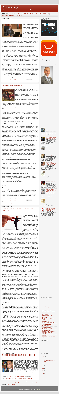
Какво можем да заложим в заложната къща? (51, 155)
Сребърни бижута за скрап (47, 328)
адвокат (7, 80)
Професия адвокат (45, 325)
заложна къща (12, 80)
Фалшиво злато (19, 15)
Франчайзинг (44, 317)
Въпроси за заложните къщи (42, 13)
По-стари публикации (32, 382)
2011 (43, 373)
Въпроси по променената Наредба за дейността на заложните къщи (50, 209)
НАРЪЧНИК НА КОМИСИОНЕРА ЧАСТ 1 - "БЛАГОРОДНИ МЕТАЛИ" (51, 163)
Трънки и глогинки (45, 321)
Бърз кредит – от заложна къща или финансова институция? (51, 172)
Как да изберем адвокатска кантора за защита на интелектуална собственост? (48, 332)
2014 (43, 368)
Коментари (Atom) (11, 384)
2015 (43, 367)
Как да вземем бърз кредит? (47, 315)
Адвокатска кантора (46, 330)
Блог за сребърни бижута (47, 327)
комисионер (20, 378)
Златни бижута (45, 306)
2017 (43, 363)
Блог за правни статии (46, 324)
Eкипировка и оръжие (46, 302)
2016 (43, 365)
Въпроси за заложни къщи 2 (8, 15)
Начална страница (14, 382)
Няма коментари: (20, 79)
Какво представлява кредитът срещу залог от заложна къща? (50, 199)
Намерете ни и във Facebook (28, 13)
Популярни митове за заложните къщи (12, 85)
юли (44, 356)
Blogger (38, 389)
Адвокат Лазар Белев (46, 298)
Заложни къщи (5, 13)
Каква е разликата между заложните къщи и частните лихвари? (51, 190)
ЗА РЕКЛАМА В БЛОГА (15, 13)
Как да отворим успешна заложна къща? (50, 182)
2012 (43, 371)
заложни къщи (30, 71)
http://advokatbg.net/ (30, 372)
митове (19, 201)
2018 (43, 354)
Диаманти (44, 335)
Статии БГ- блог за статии (47, 310)
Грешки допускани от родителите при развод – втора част (48, 300)
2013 (43, 370)
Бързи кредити (45, 314)
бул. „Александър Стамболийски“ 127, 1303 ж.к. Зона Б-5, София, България (19, 203)
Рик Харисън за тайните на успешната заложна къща (51, 138)
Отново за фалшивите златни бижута (50, 128)
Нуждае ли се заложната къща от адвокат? (13, 20)
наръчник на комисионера (28, 378)
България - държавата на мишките (48, 322)
